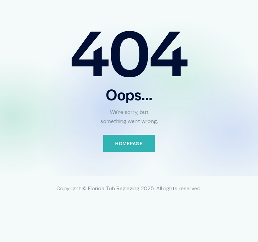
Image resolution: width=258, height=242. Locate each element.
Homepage (129, 143)
